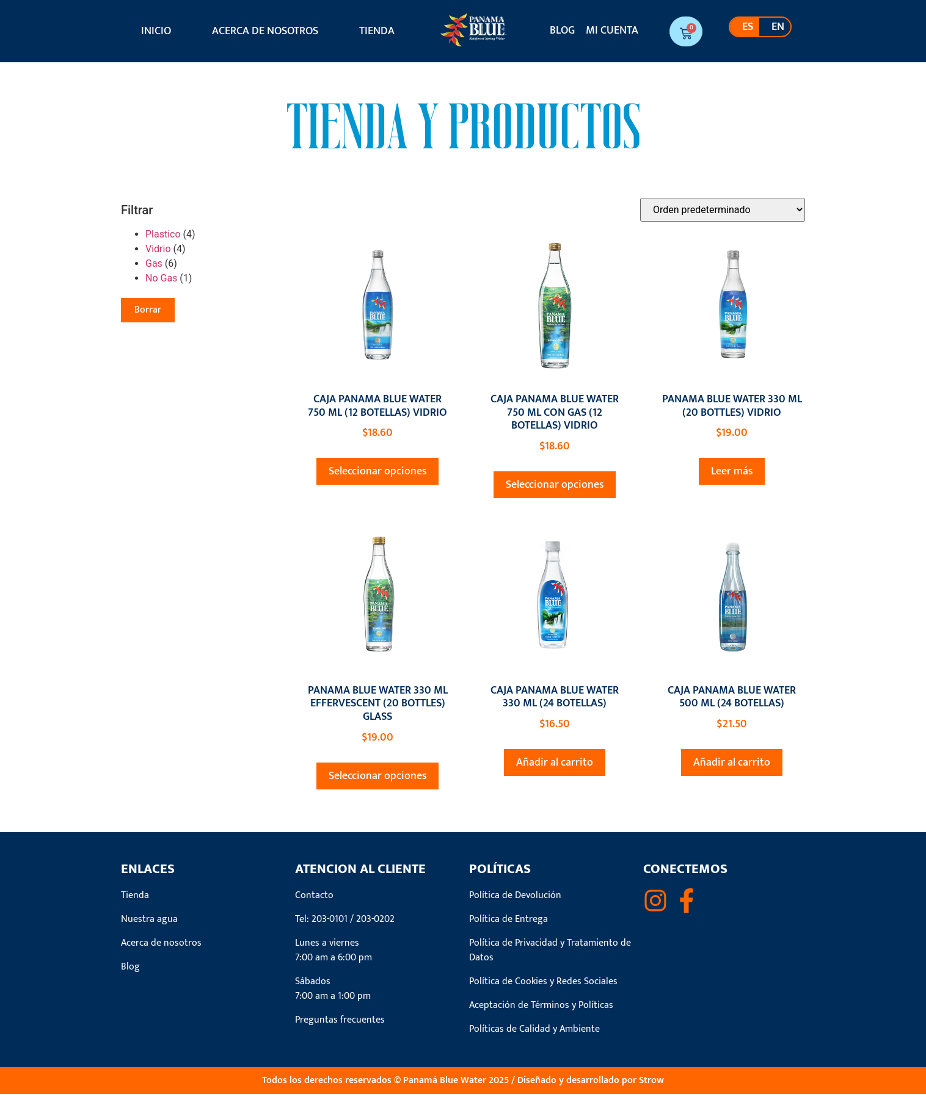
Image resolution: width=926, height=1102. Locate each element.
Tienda (377, 31)
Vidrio (158, 257)
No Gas (161, 286)
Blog (562, 30)
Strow (651, 1088)
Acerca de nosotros (265, 31)
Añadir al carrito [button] (554, 770)
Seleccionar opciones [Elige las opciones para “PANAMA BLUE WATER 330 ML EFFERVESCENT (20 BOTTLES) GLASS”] (377, 784)
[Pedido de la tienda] (722, 218)
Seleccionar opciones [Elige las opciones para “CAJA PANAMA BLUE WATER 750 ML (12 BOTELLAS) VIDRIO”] (377, 479)
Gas (153, 271)
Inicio (156, 31)
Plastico (163, 242)
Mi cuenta (612, 30)
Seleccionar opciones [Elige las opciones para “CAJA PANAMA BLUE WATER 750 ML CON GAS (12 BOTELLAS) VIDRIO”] (554, 493)
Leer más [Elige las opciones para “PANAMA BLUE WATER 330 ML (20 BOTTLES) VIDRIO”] (732, 479)
